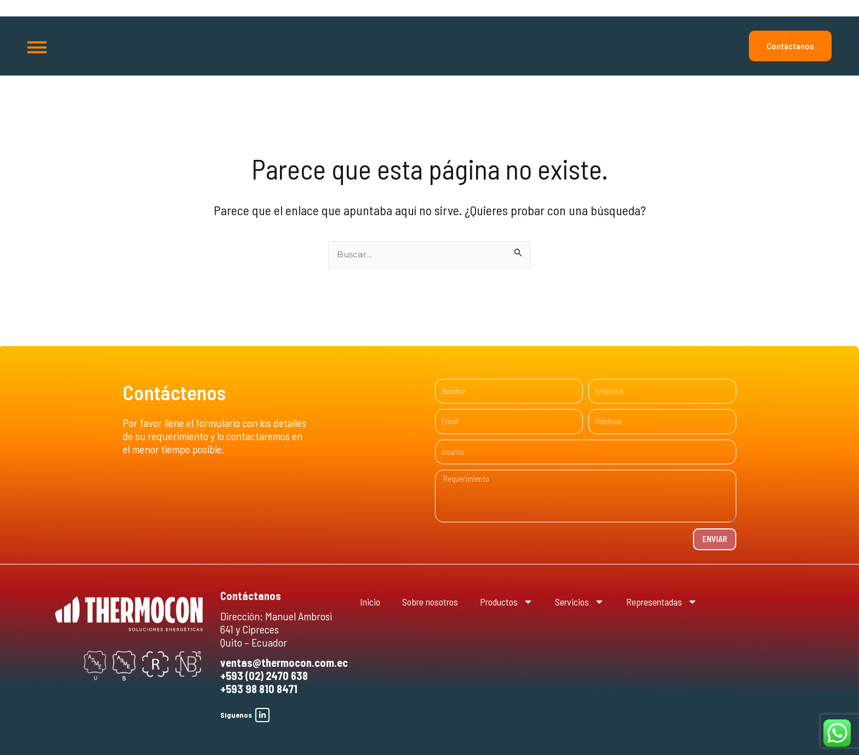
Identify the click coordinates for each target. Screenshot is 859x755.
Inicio (371, 601)
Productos (520, 602)
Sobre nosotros (436, 601)
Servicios (599, 602)
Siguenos (236, 714)
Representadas (689, 602)
